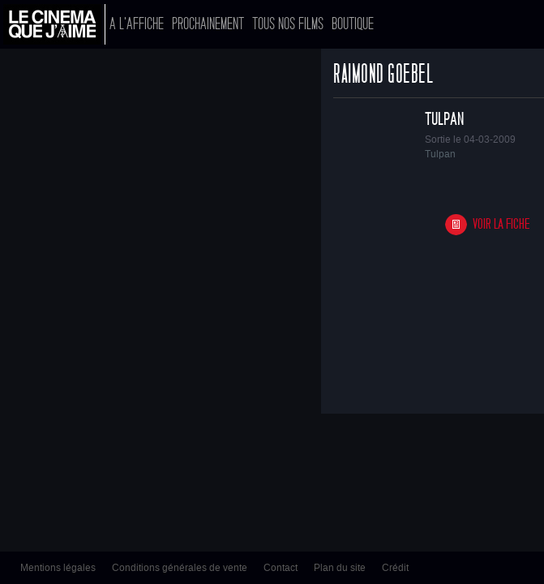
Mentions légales (58, 567)
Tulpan (444, 119)
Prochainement (208, 24)
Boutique (353, 24)
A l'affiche (136, 24)
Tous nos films (287, 24)
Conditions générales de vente (179, 567)
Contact (280, 567)
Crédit (395, 567)
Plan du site (340, 567)
